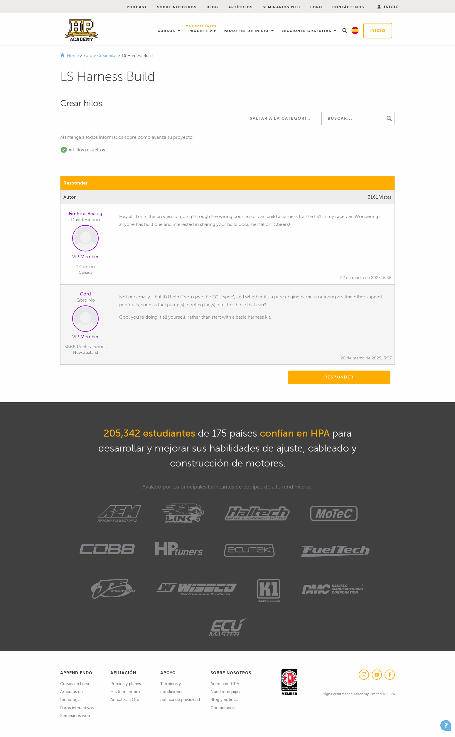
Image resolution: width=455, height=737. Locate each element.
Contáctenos (348, 7)
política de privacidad (180, 699)
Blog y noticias (224, 699)
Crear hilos (107, 55)
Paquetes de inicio (247, 30)
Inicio (378, 31)
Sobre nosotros (177, 7)
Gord (85, 294)
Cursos (167, 30)
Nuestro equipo (225, 691)
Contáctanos (222, 707)
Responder (75, 183)
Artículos (240, 7)
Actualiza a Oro (124, 699)
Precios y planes (125, 683)
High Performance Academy (81, 30)
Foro (316, 7)
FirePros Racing (85, 213)
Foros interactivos (77, 707)
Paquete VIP (202, 29)
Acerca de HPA (224, 683)
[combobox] (280, 118)
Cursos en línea (74, 683)
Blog (212, 7)
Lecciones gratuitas (307, 30)
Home (73, 55)
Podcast (137, 7)
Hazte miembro (125, 691)
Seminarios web (281, 7)
